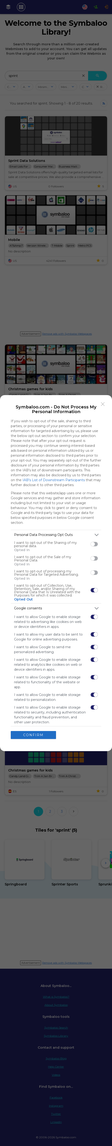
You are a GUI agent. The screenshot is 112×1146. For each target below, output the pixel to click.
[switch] (94, 544)
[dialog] (56, 573)
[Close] (102, 404)
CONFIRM (33, 735)
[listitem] (56, 535)
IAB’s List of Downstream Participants (53, 480)
